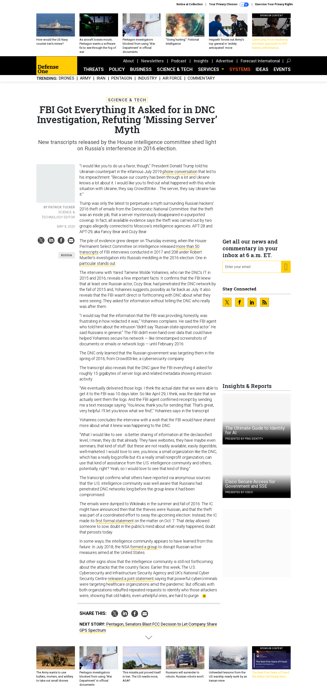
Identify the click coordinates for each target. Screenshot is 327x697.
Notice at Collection (189, 4)
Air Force (172, 82)
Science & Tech (175, 73)
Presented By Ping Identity (244, 442)
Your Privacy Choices (229, 4)
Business (141, 73)
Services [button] (209, 73)
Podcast (178, 64)
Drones (66, 82)
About (128, 64)
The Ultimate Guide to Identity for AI (255, 434)
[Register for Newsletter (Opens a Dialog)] (285, 270)
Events (282, 73)
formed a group (144, 550)
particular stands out (97, 266)
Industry (147, 82)
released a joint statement (131, 582)
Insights (201, 64)
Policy (117, 73)
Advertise (224, 64)
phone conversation (180, 175)
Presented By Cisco (239, 495)
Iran (101, 82)
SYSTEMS (239, 73)
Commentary (201, 82)
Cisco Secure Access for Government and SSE (250, 487)
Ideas (262, 73)
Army (85, 82)
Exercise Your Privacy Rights (274, 4)
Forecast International (260, 64)
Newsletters (152, 64)
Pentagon (121, 82)
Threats (93, 73)
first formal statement (115, 524)
